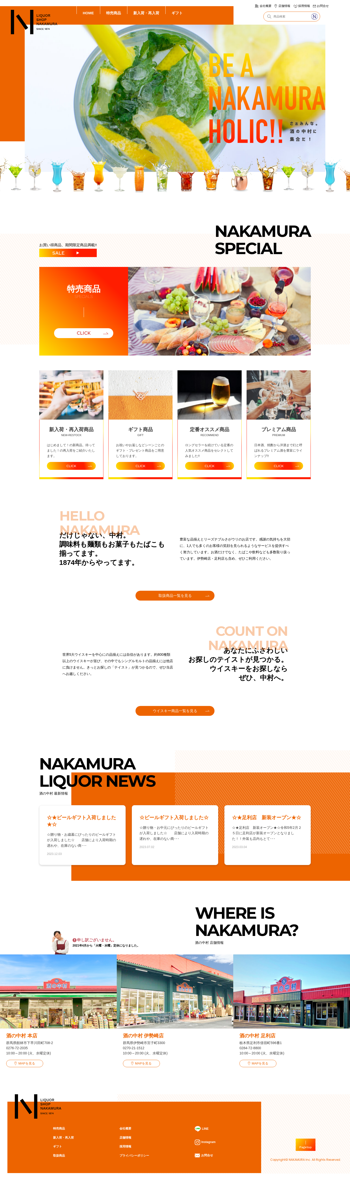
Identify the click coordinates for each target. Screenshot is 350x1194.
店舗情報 (284, 6)
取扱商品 (59, 1168)
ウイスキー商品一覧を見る (175, 719)
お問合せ (323, 6)
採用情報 (304, 6)
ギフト (177, 13)
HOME (88, 13)
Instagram (205, 1155)
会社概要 (266, 6)
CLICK (83, 333)
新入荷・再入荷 (146, 13)
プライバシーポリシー (133, 1168)
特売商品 (113, 13)
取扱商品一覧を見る (175, 599)
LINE (201, 1142)
